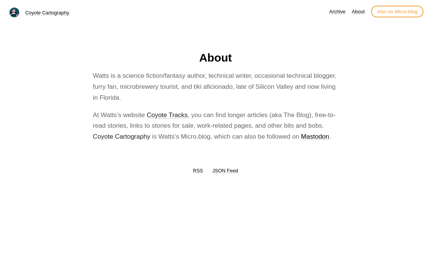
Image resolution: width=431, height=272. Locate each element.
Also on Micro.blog (397, 11)
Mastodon (315, 136)
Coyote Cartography (47, 12)
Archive (337, 11)
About (358, 11)
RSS (198, 170)
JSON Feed (225, 170)
